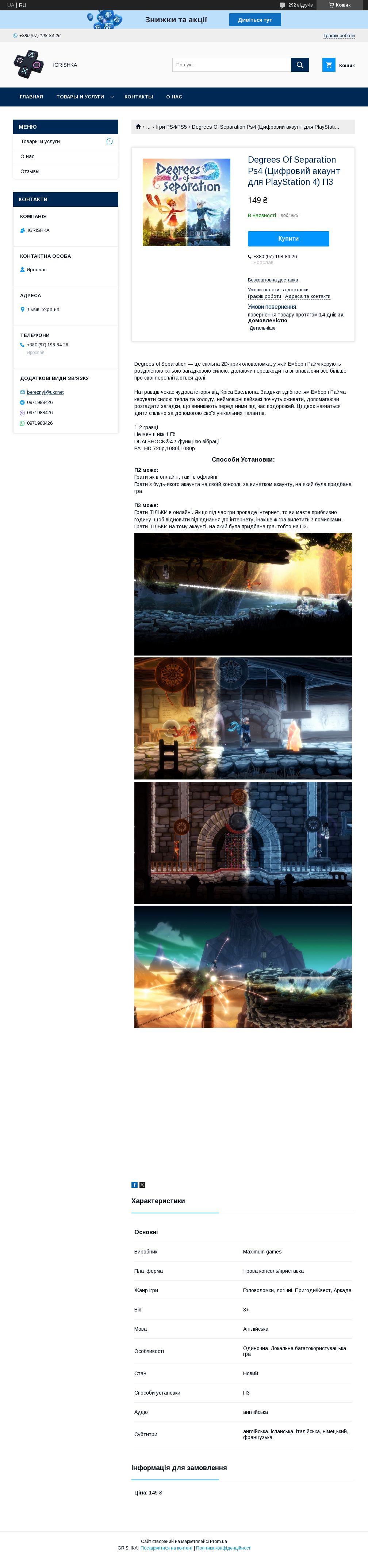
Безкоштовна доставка (273, 280)
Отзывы (29, 171)
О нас (174, 97)
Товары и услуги (80, 97)
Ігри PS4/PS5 (171, 127)
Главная (31, 97)
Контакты (138, 97)
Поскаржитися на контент (167, 1548)
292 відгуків (300, 5)
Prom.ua (218, 1541)
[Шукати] (300, 65)
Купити (289, 239)
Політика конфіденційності (224, 1548)
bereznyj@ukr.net (45, 392)
